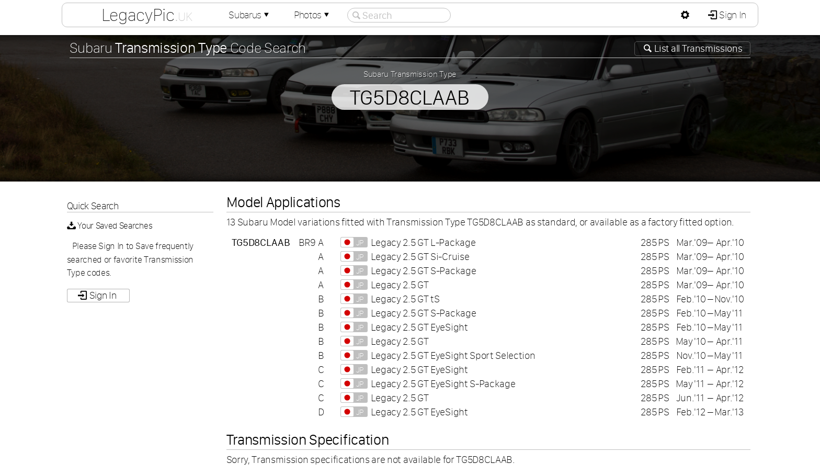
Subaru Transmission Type (410, 74)
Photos (313, 15)
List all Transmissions (698, 48)
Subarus (250, 15)
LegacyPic (146, 15)
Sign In (732, 15)
